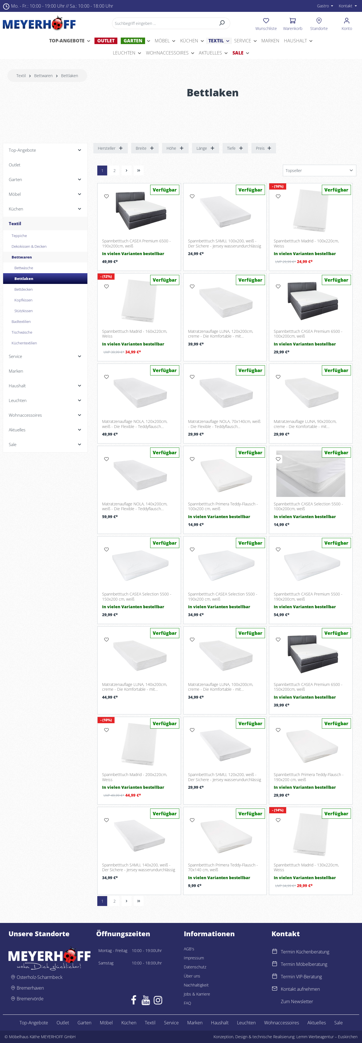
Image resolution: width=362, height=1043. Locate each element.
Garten (84, 1023)
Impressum (194, 958)
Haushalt (220, 1023)
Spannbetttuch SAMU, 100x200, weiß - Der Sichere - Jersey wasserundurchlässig (224, 243)
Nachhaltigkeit (196, 985)
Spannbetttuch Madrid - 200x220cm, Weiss (134, 777)
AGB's (189, 948)
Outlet (63, 1023)
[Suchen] (222, 23)
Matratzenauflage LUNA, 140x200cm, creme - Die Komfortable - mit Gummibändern (134, 687)
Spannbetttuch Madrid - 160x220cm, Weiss (134, 334)
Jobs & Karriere (197, 994)
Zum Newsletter (297, 1001)
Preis (264, 148)
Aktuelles (316, 1023)
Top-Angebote (34, 1023)
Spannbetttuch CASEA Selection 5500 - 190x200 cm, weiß (222, 596)
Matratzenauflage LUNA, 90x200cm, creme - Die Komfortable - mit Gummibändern (305, 424)
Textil (150, 1023)
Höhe (175, 148)
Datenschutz (195, 967)
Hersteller (110, 148)
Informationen (209, 934)
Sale (338, 1023)
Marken (194, 1023)
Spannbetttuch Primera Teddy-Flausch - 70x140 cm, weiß (223, 867)
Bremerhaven (30, 988)
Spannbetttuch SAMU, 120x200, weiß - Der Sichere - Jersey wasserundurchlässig (224, 777)
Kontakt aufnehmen (300, 989)
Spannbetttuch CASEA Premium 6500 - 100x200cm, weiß (308, 334)
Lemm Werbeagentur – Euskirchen (326, 1036)
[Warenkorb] (292, 23)
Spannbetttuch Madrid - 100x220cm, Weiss (306, 243)
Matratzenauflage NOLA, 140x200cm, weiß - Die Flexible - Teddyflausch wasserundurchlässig (134, 506)
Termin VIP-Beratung (301, 977)
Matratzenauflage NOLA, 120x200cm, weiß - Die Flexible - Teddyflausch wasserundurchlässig (134, 424)
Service (171, 1023)
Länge (206, 148)
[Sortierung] (319, 170)
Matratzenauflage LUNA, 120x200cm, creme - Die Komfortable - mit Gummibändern (220, 334)
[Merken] (106, 196)
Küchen (128, 1023)
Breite (145, 148)
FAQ (187, 1003)
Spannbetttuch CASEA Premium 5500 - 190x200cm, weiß (308, 596)
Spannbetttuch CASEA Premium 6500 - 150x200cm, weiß (308, 687)
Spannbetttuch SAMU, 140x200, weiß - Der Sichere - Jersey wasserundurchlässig (138, 867)
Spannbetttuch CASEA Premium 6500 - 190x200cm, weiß (136, 243)
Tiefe (235, 148)
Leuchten (246, 1023)
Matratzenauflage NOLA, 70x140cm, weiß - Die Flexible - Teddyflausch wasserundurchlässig (224, 424)
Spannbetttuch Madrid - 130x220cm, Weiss (306, 867)
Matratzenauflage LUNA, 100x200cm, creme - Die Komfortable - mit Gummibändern (220, 687)
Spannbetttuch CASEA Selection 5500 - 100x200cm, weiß (308, 506)
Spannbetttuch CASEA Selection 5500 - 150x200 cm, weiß (136, 596)
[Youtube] (146, 1001)
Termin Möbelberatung (304, 964)
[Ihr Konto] (347, 23)
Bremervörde (30, 999)
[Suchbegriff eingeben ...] (163, 23)
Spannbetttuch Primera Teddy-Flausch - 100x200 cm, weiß (223, 506)
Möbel (106, 1023)
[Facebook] (134, 1001)
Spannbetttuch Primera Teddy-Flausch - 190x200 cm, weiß (309, 777)
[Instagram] (158, 1001)
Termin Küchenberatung (305, 952)
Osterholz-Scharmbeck (40, 977)
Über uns (192, 976)
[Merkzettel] (266, 23)
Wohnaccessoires (281, 1023)
